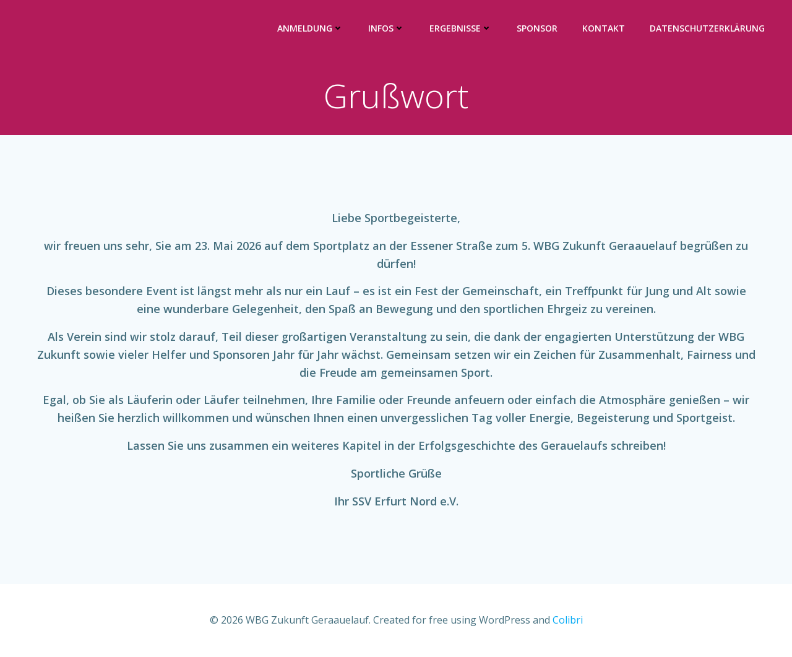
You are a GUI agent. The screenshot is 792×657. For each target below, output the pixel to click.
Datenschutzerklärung (707, 28)
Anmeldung (310, 28)
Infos (386, 28)
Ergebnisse (460, 28)
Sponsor (537, 28)
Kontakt (603, 28)
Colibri (568, 620)
